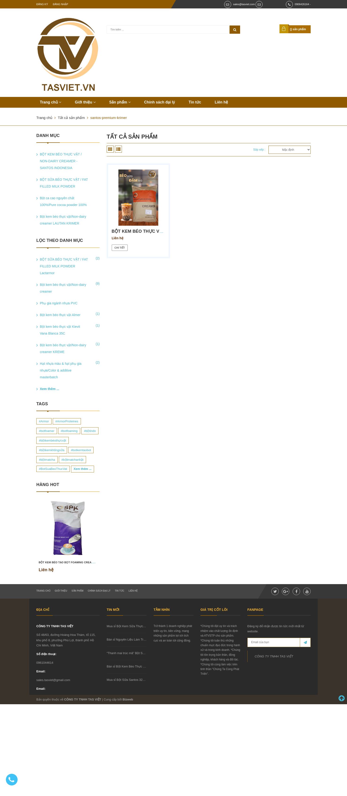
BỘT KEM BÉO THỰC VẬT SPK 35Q (148, 231)
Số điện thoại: (46, 654)
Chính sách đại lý (159, 102)
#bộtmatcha (47, 459)
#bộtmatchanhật (72, 459)
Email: (40, 671)
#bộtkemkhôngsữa (51, 450)
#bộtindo (90, 431)
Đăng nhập (60, 4)
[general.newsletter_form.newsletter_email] (279, 642)
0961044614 (44, 662)
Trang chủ (50, 102)
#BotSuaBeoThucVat (53, 469)
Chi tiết (119, 247)
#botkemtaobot (81, 450)
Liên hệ (221, 102)
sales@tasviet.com (244, 4)
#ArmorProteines (66, 421)
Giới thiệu (85, 102)
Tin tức (195, 102)
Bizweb (128, 699)
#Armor (44, 421)
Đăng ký (42, 4)
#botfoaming (69, 431)
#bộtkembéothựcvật (52, 440)
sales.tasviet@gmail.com (53, 680)
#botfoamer (46, 431)
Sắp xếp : (259, 149)
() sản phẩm (298, 29)
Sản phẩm (120, 102)
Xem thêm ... (49, 389)
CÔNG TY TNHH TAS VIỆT (54, 626)
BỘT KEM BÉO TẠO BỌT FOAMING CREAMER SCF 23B (74, 562)
